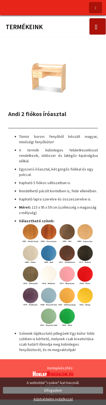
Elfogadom (53, 390)
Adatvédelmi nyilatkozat (53, 399)
